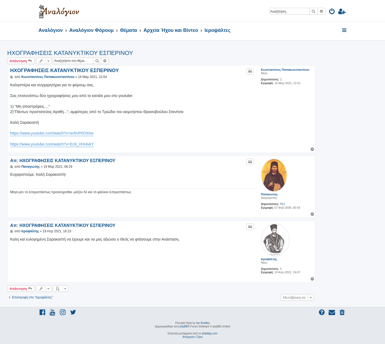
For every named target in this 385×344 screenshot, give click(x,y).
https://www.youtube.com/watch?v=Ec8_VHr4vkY (52, 144)
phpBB (183, 326)
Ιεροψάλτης (269, 259)
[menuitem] (332, 12)
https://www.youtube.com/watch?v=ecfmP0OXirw (51, 133)
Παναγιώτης (269, 194)
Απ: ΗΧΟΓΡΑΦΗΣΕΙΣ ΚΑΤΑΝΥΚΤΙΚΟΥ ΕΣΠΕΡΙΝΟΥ (63, 160)
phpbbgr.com (209, 333)
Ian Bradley (203, 322)
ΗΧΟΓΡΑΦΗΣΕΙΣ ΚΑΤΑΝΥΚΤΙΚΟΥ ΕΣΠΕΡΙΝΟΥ (70, 53)
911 (282, 203)
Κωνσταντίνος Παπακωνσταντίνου (285, 69)
